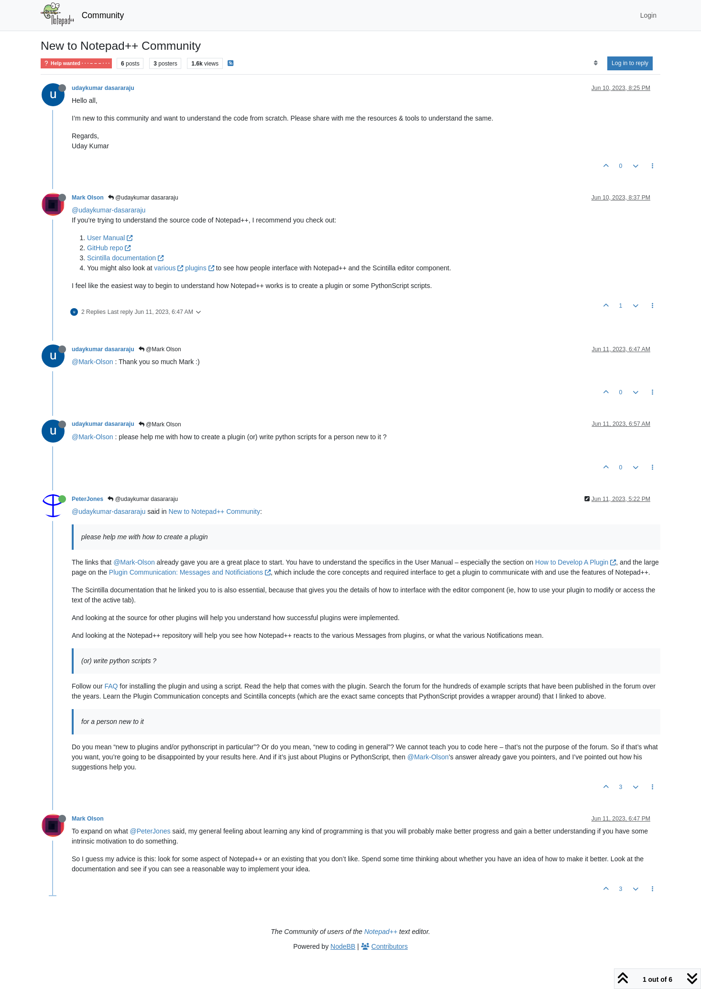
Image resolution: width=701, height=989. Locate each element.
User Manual (109, 238)
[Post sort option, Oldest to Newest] (595, 63)
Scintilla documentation (125, 258)
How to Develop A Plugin (575, 562)
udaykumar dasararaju (103, 88)
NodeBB (342, 946)
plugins (199, 268)
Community (103, 15)
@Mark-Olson (92, 362)
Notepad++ (380, 931)
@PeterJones (150, 831)
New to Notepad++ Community (214, 511)
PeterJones (87, 499)
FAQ (111, 686)
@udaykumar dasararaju (143, 197)
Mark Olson (88, 197)
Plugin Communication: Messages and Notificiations (190, 572)
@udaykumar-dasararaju (108, 210)
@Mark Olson (160, 349)
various (168, 268)
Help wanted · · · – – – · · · (76, 63)
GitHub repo (109, 248)
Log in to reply (630, 63)
